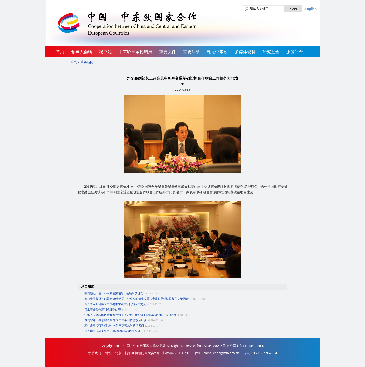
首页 (60, 52)
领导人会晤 (81, 52)
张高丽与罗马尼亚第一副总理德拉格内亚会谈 (112, 331)
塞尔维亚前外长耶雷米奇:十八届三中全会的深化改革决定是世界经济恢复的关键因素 (136, 298)
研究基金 (271, 52)
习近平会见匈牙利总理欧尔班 (102, 309)
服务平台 (294, 52)
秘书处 (105, 52)
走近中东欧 (217, 52)
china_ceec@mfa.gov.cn (221, 353)
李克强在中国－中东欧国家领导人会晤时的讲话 (113, 293)
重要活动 (191, 52)
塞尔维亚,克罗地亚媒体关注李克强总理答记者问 (114, 325)
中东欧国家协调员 (135, 52)
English (311, 9)
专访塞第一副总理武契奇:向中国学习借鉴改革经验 (115, 320)
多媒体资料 (245, 52)
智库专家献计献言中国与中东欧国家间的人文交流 (115, 304)
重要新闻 (86, 62)
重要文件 (167, 52)
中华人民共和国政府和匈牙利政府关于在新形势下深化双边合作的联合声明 (130, 315)
